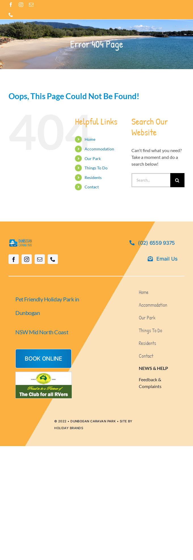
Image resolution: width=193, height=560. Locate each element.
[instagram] (21, 4)
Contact (92, 186)
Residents (93, 177)
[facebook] (11, 4)
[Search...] (150, 180)
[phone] (11, 14)
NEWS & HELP (153, 368)
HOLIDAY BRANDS (68, 428)
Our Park (93, 158)
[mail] (31, 4)
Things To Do (96, 167)
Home (90, 139)
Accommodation (99, 148)
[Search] (177, 180)
